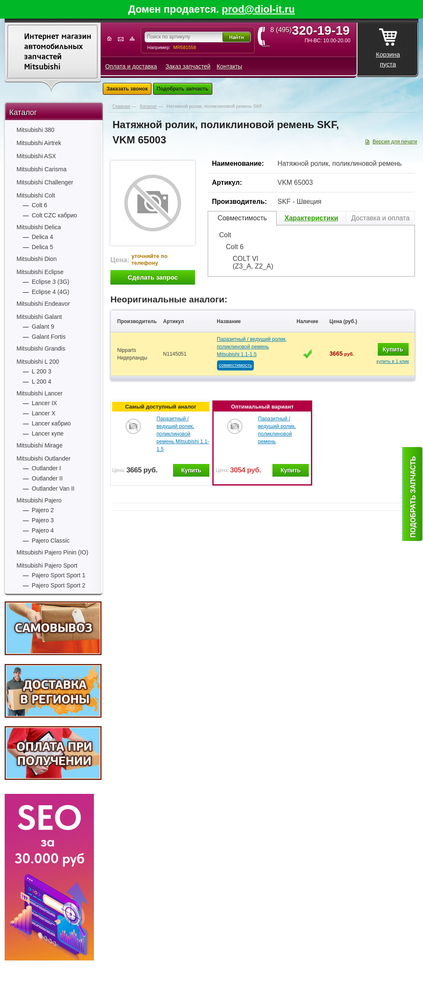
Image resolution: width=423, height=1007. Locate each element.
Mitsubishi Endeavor (43, 303)
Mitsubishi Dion (36, 258)
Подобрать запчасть (183, 89)
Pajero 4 (43, 530)
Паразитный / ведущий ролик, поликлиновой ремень (277, 430)
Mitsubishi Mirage (39, 445)
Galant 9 (43, 326)
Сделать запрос (153, 277)
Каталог (23, 112)
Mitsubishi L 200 (37, 361)
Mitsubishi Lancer (39, 393)
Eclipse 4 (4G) (50, 291)
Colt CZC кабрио (54, 215)
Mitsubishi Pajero (39, 500)
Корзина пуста (388, 45)
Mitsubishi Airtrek (38, 143)
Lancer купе (47, 433)
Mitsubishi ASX (36, 156)
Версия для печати (395, 142)
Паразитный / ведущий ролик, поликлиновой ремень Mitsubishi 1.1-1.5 (252, 346)
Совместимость (242, 218)
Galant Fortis (49, 336)
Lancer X (43, 413)
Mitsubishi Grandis (40, 348)
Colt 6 (39, 205)
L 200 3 (41, 371)
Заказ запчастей (187, 66)
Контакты (229, 66)
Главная (121, 106)
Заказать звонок (127, 89)
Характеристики (311, 218)
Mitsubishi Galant (39, 316)
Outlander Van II (53, 488)
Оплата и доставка (131, 66)
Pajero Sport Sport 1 (58, 575)
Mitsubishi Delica (38, 227)
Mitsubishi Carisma (41, 169)
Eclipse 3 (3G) (50, 281)
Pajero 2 (43, 510)
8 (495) (312, 30)
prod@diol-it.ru (258, 9)
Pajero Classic (50, 540)
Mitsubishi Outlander (43, 458)
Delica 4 (42, 236)
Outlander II (47, 478)
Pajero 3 (43, 520)
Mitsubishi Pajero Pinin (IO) (52, 552)
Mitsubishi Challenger (44, 182)
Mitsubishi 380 (35, 129)
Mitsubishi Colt (35, 195)
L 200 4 (41, 381)
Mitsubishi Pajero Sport (46, 565)
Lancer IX (44, 403)
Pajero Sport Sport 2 (58, 585)
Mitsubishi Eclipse (39, 272)
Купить (393, 349)
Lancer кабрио (51, 423)
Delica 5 (42, 247)
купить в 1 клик (392, 361)
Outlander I (46, 468)
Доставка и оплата (380, 218)
